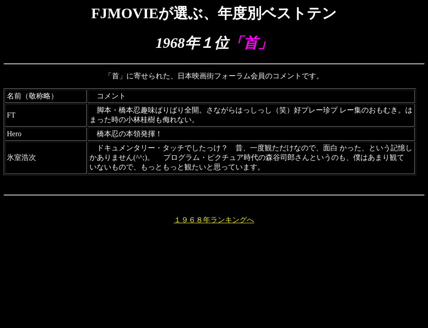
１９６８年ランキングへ (214, 220)
